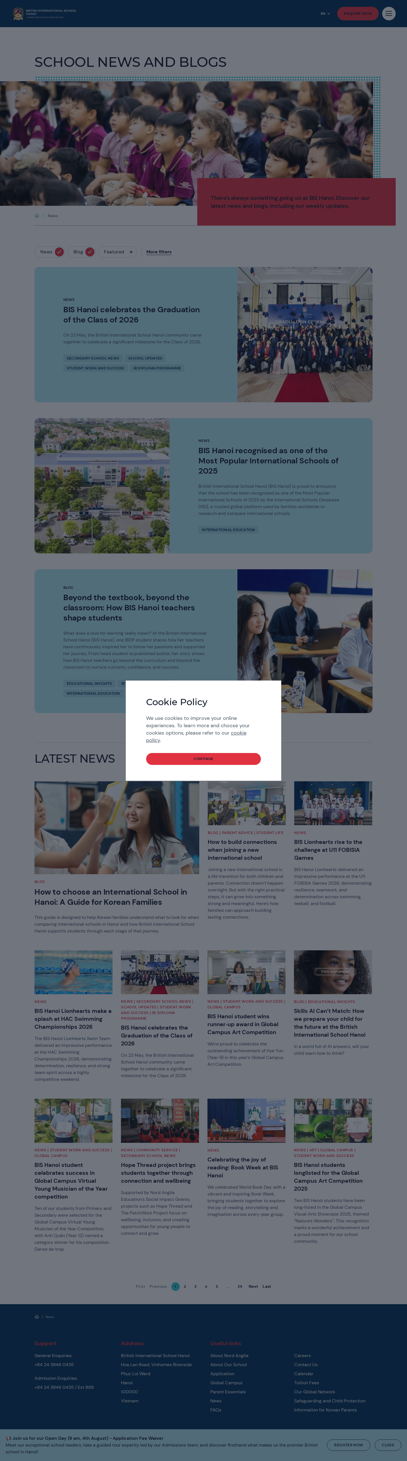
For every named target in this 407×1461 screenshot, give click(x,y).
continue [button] (203, 759)
